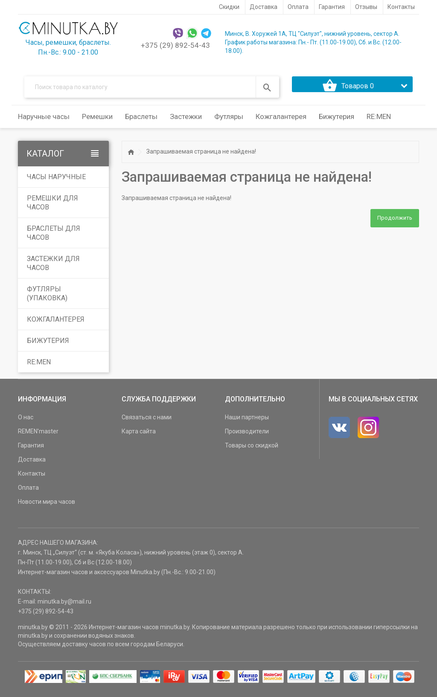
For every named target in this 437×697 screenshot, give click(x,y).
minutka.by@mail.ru (64, 607)
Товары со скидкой (251, 450)
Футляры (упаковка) (47, 299)
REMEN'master (38, 436)
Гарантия (31, 450)
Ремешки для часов (52, 208)
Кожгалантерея (55, 325)
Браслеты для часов (53, 238)
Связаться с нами (147, 422)
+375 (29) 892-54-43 (175, 45)
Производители (247, 436)
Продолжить (394, 223)
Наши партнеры (247, 422)
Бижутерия (48, 346)
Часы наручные (56, 182)
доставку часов (84, 649)
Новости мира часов (46, 507)
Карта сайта (139, 436)
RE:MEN (379, 122)
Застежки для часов (53, 268)
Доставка (32, 465)
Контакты (31, 479)
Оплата (28, 493)
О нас (25, 422)
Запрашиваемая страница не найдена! (201, 157)
